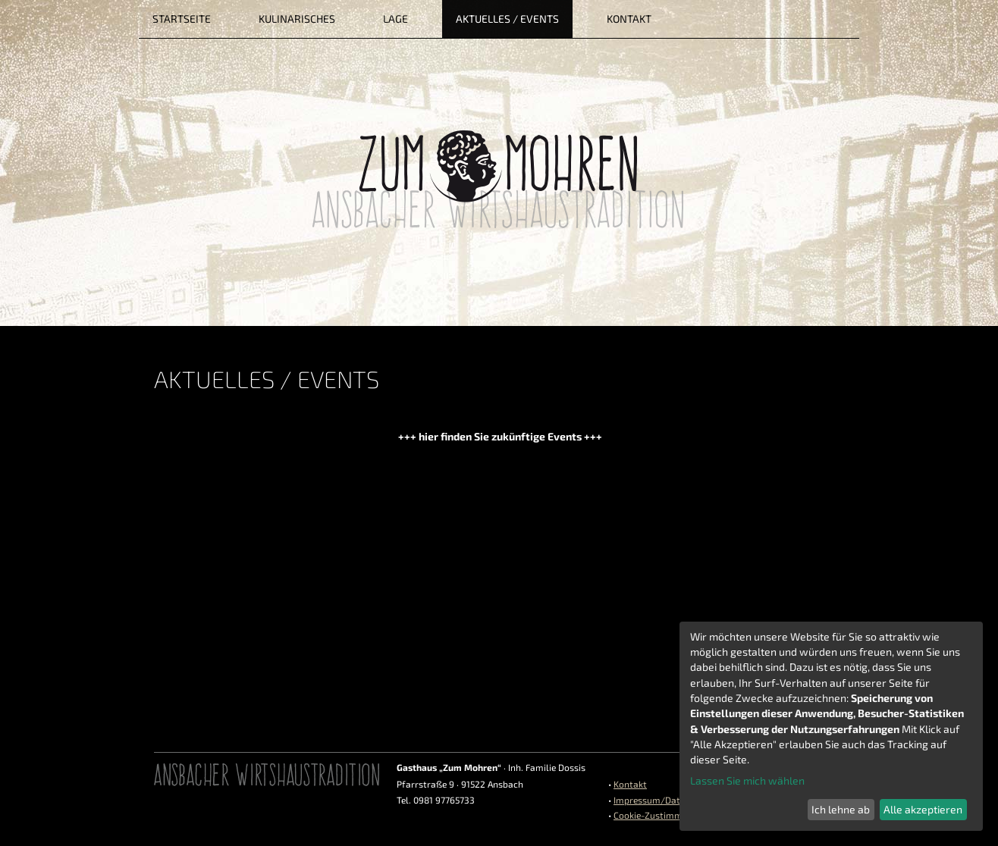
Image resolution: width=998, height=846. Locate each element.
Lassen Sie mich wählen (747, 780)
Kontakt (630, 784)
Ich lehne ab (840, 809)
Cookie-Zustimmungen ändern (677, 815)
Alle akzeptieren (922, 809)
